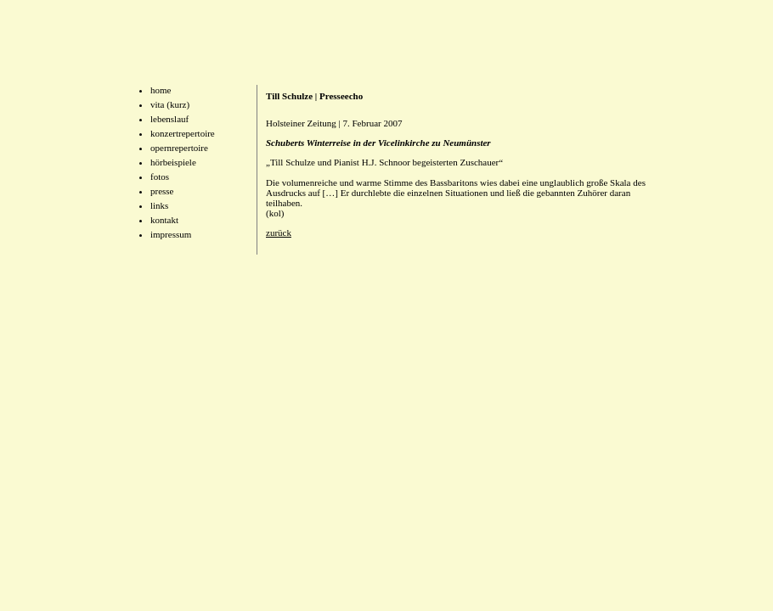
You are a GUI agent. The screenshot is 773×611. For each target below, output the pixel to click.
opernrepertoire (179, 148)
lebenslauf (169, 119)
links (159, 205)
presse (162, 191)
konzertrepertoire (182, 133)
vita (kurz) (169, 104)
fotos (159, 176)
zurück (278, 232)
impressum (170, 234)
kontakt (164, 220)
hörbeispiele (173, 162)
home (160, 90)
